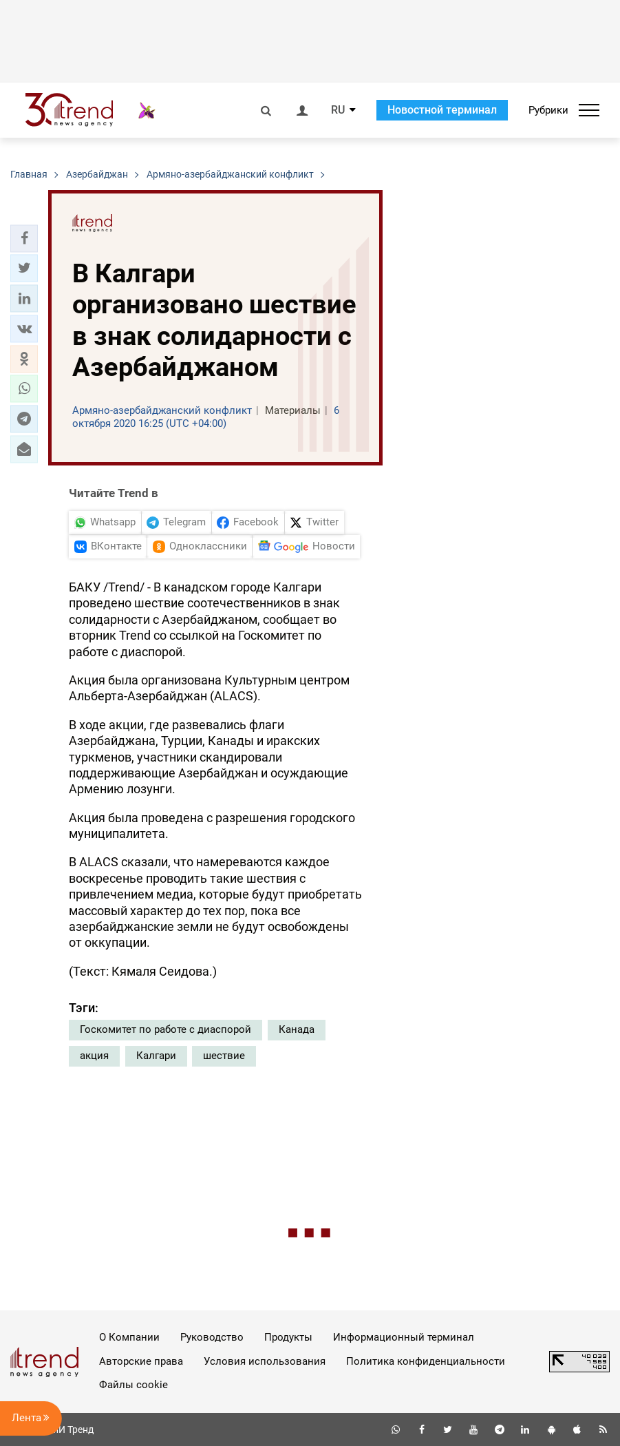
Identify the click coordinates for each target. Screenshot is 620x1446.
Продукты (288, 1337)
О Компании (129, 1337)
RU (338, 110)
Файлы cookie (133, 1385)
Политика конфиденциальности (425, 1361)
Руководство (212, 1337)
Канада (296, 1029)
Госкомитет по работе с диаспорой (165, 1029)
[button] (24, 238)
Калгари (156, 1055)
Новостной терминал (442, 109)
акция (94, 1055)
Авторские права (141, 1361)
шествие (224, 1055)
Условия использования (264, 1361)
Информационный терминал (403, 1337)
